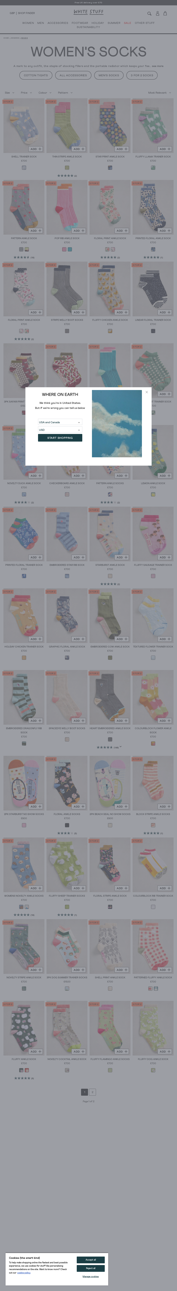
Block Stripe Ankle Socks (153, 814)
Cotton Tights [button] (36, 75)
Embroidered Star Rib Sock (67, 565)
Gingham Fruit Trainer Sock (153, 402)
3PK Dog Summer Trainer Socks (67, 977)
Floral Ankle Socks (67, 814)
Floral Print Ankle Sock (110, 238)
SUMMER (114, 24)
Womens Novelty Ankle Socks (24, 896)
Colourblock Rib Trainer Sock (153, 896)
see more (158, 66)
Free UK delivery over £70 (88, 3)
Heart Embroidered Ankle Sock (110, 728)
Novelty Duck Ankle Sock (24, 483)
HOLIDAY (97, 24)
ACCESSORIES (57, 24)
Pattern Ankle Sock (24, 238)
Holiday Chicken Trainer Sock (24, 647)
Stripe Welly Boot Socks (67, 320)
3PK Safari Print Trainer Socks (24, 402)
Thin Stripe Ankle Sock (67, 157)
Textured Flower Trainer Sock (153, 647)
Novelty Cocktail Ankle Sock (67, 1059)
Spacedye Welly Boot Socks (67, 728)
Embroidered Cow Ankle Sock (110, 647)
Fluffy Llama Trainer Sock (153, 157)
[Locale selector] (12, 13)
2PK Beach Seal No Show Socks (110, 814)
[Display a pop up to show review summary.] (121, 748)
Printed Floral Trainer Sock (24, 565)
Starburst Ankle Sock (110, 565)
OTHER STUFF (145, 24)
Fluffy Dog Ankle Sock (153, 1059)
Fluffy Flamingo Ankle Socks (110, 1059)
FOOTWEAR (80, 24)
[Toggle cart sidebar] (165, 13)
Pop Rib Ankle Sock (67, 238)
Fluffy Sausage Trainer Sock (153, 565)
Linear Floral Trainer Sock (153, 320)
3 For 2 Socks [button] (142, 75)
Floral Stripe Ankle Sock (110, 896)
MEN (40, 24)
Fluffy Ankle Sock (24, 1059)
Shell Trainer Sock (24, 157)
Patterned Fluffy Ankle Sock (153, 977)
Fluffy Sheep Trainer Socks (67, 896)
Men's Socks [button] (109, 75)
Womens (15, 38)
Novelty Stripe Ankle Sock (24, 977)
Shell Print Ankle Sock (110, 977)
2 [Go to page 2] (92, 1092)
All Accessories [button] (73, 75)
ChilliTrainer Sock (67, 402)
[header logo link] (88, 12)
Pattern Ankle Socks (110, 483)
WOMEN (28, 24)
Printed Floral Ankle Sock (153, 238)
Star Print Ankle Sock (110, 157)
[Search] (149, 13)
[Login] (157, 12)
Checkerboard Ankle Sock (67, 483)
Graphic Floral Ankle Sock (67, 647)
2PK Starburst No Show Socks (24, 814)
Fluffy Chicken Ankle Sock (110, 320)
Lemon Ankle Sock (153, 483)
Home (6, 38)
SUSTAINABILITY (88, 28)
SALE (128, 24)
